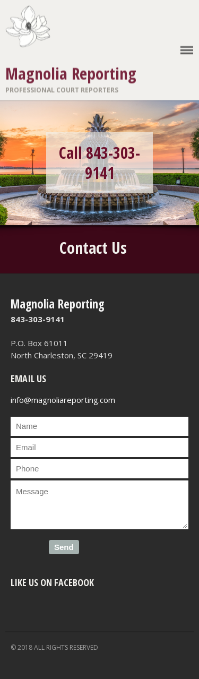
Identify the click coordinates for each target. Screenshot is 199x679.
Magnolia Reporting (70, 73)
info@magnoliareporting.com (63, 399)
